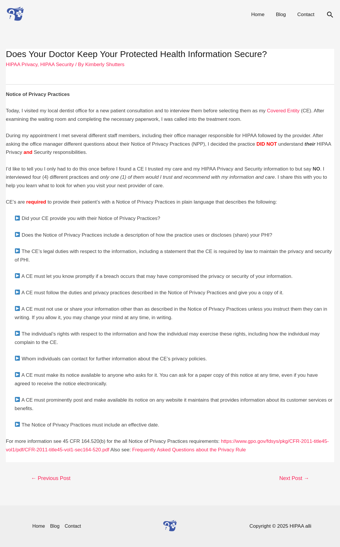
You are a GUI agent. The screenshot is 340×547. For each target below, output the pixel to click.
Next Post (294, 478)
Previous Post (51, 478)
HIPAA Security (57, 64)
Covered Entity (283, 110)
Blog (283, 14)
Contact (306, 14)
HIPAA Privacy (21, 64)
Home (261, 14)
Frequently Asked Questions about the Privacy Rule (189, 450)
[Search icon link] (330, 15)
